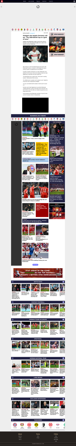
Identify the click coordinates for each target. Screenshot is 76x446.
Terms (38, 434)
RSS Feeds (56, 437)
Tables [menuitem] (38, 1)
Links (56, 439)
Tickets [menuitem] (51, 1)
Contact (20, 436)
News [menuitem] (24, 1)
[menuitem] (11, 1)
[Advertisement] (38, 18)
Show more (35, 263)
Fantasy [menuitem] (44, 1)
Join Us (20, 437)
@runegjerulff (32, 31)
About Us (20, 434)
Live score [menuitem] (31, 1)
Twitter (56, 434)
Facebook (56, 436)
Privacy (38, 436)
